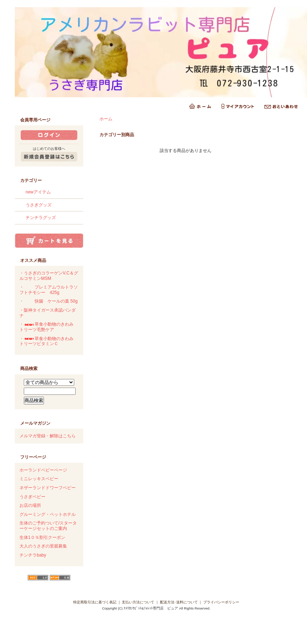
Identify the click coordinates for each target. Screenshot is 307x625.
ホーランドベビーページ (43, 470)
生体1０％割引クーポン (42, 537)
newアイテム (38, 192)
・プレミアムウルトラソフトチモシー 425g (48, 290)
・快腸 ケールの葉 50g (48, 301)
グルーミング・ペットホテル (47, 514)
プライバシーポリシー (221, 602)
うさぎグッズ (39, 204)
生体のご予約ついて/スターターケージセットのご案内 (48, 526)
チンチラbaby (32, 555)
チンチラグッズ (41, 217)
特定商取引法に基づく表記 (94, 602)
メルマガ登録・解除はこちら (47, 435)
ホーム (105, 118)
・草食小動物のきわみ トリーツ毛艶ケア (48, 327)
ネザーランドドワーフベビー (47, 487)
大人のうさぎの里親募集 (43, 546)
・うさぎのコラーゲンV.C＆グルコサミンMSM (48, 276)
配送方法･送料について (179, 602)
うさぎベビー (32, 496)
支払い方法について (138, 602)
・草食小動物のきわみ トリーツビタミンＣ (48, 341)
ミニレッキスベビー (38, 478)
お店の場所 (30, 505)
